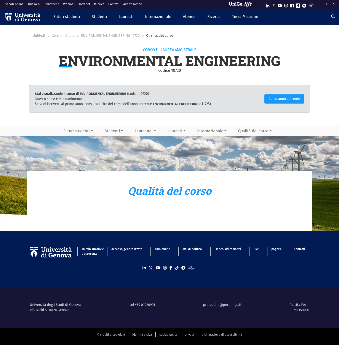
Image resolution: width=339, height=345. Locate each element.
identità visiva (142, 335)
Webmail (69, 4)
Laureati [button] (175, 131)
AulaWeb (33, 4)
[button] (67, 17)
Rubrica (99, 4)
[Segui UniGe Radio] (311, 5)
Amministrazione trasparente (90, 251)
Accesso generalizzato (126, 249)
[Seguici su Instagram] (286, 5)
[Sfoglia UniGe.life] (242, 4)
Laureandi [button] (144, 131)
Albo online (162, 249)
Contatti (113, 4)
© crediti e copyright (111, 335)
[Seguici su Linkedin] (267, 5)
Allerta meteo (132, 4)
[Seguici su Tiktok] (298, 5)
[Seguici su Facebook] (292, 5)
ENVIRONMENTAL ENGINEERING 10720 (110, 36)
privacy (190, 335)
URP (256, 249)
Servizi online (14, 4)
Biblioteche (51, 4)
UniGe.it (39, 36)
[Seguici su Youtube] (279, 5)
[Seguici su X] (273, 5)
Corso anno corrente (284, 99)
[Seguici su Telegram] (304, 5)
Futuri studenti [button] (76, 131)
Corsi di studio (63, 36)
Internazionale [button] (210, 131)
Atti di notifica (192, 249)
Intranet (84, 4)
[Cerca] (333, 16)
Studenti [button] (112, 131)
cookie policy (168, 335)
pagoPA (276, 249)
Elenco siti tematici (227, 249)
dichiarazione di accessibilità (222, 335)
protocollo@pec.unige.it (222, 305)
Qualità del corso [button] (253, 131)
